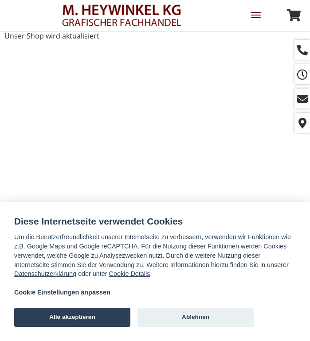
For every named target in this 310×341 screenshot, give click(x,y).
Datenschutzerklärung (45, 273)
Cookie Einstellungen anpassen (62, 292)
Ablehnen (195, 317)
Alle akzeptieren (72, 317)
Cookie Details (129, 273)
